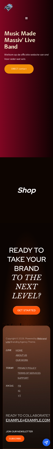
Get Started (26, 310)
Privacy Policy (27, 368)
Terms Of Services (29, 373)
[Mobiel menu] (26, 18)
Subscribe (15, 438)
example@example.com (28, 420)
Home (19, 350)
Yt (19, 395)
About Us (21, 355)
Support (23, 378)
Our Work (22, 360)
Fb (19, 385)
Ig (19, 390)
